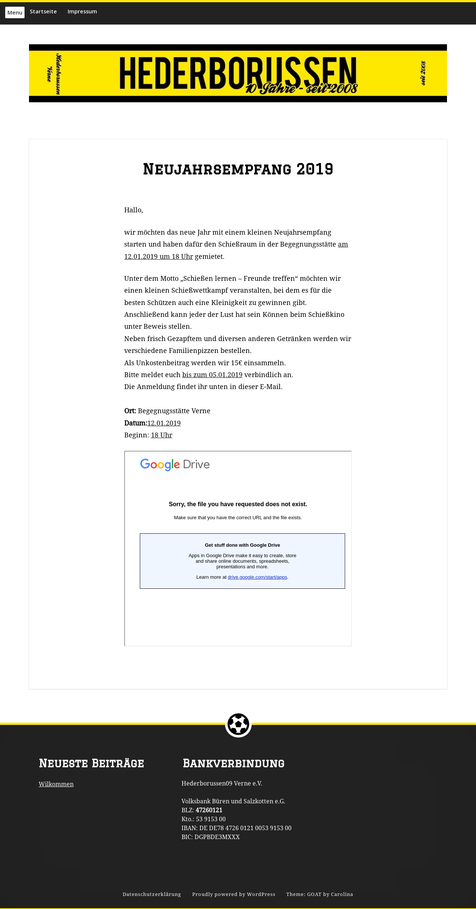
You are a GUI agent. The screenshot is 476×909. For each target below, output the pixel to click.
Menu (14, 12)
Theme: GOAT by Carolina (319, 894)
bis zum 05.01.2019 (212, 374)
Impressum (82, 11)
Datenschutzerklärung (152, 894)
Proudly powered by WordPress (234, 894)
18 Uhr (161, 434)
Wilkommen (56, 784)
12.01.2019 (164, 422)
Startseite (43, 11)
